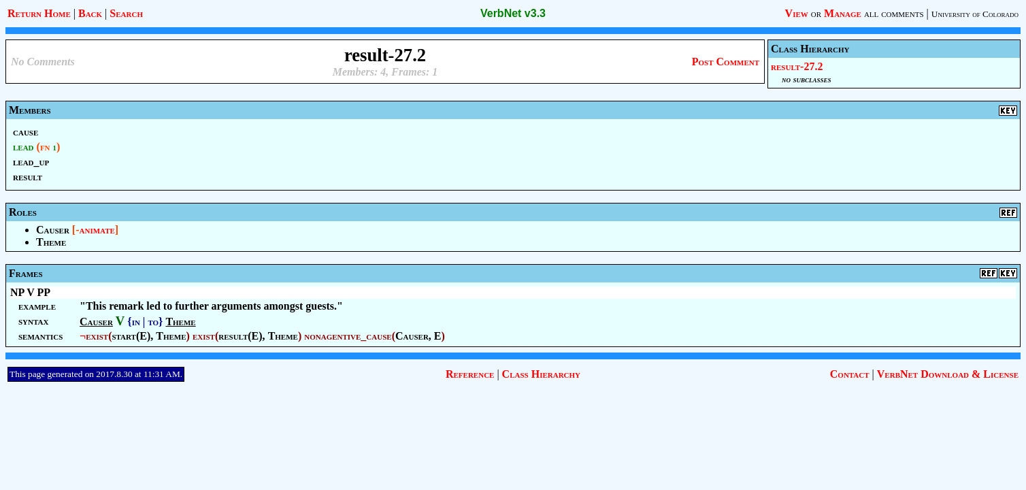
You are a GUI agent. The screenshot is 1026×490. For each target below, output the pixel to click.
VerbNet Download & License (948, 374)
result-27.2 (797, 66)
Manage (842, 13)
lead (23, 146)
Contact (850, 374)
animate (97, 229)
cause (25, 131)
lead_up (31, 161)
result (27, 176)
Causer (52, 229)
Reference (470, 374)
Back (90, 13)
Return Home (39, 13)
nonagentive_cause (347, 336)
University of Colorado (975, 14)
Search (126, 13)
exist (97, 336)
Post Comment (725, 61)
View (796, 13)
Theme (51, 242)
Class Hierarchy (541, 374)
